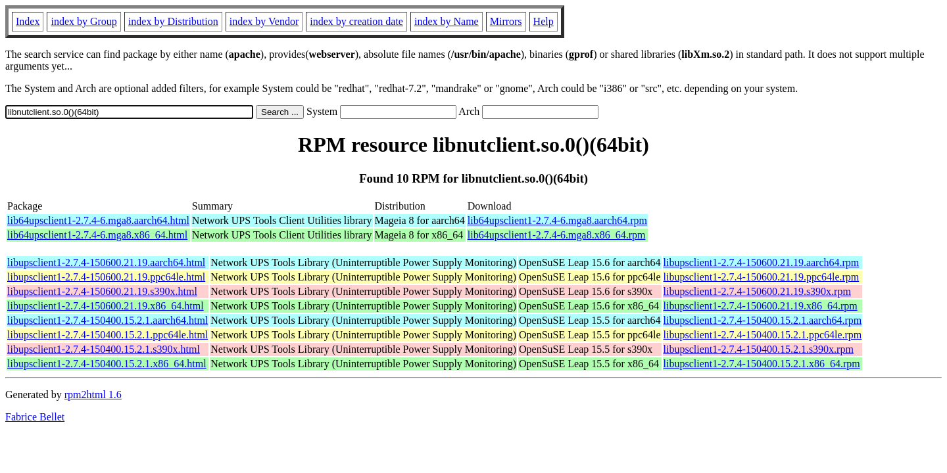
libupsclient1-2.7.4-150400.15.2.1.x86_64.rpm (762, 363)
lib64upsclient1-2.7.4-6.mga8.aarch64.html (98, 220)
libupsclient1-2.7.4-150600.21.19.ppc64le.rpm (762, 276)
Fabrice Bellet (34, 416)
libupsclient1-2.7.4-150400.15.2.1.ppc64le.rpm (763, 334)
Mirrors (506, 21)
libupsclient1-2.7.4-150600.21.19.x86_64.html (105, 305)
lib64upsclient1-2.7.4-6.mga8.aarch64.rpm (557, 220)
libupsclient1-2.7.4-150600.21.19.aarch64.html (106, 262)
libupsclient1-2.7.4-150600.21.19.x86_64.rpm (761, 305)
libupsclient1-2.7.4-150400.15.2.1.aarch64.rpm (763, 320)
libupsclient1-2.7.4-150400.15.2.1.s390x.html (103, 349)
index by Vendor (264, 21)
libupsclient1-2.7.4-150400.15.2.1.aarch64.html (107, 320)
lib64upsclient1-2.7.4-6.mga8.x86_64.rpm (557, 234)
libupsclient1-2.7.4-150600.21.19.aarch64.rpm (762, 262)
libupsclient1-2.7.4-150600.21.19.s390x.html (102, 291)
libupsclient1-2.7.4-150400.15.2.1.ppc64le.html (107, 334)
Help (543, 21)
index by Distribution (173, 21)
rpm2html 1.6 (93, 394)
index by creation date (356, 21)
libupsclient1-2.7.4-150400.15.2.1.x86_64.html (106, 363)
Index (27, 21)
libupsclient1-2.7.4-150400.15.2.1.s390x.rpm (759, 349)
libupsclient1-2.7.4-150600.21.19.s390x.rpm (757, 291)
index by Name (446, 21)
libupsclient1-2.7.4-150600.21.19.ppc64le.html (106, 276)
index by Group (83, 21)
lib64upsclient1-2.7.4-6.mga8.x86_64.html (97, 234)
